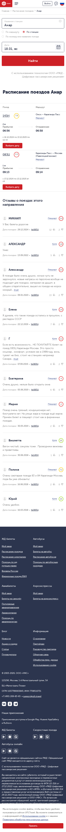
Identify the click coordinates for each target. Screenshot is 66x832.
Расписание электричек (14, 557)
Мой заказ (7, 546)
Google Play (4, 737)
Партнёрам (38, 644)
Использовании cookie (34, 816)
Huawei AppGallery (10, 737)
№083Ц (35, 229)
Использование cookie (44, 665)
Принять (33, 826)
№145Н (35, 455)
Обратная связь (41, 654)
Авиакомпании (9, 613)
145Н (6, 115)
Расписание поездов (12, 551)
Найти (33, 61)
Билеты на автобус (42, 551)
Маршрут (40, 118)
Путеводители (9, 654)
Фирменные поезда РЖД (14, 576)
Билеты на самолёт (11, 598)
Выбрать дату (12, 145)
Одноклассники (10, 704)
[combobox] (33, 23)
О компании (39, 638)
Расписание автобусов (44, 557)
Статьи (5, 649)
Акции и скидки (9, 644)
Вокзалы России (10, 571)
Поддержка (56, 3)
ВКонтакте (4, 704)
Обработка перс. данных (45, 660)
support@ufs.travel (32, 696)
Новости (6, 638)
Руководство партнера (44, 649)
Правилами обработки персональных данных (25, 819)
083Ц (6, 154)
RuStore (16, 737)
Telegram (15, 704)
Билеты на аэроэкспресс (45, 598)
